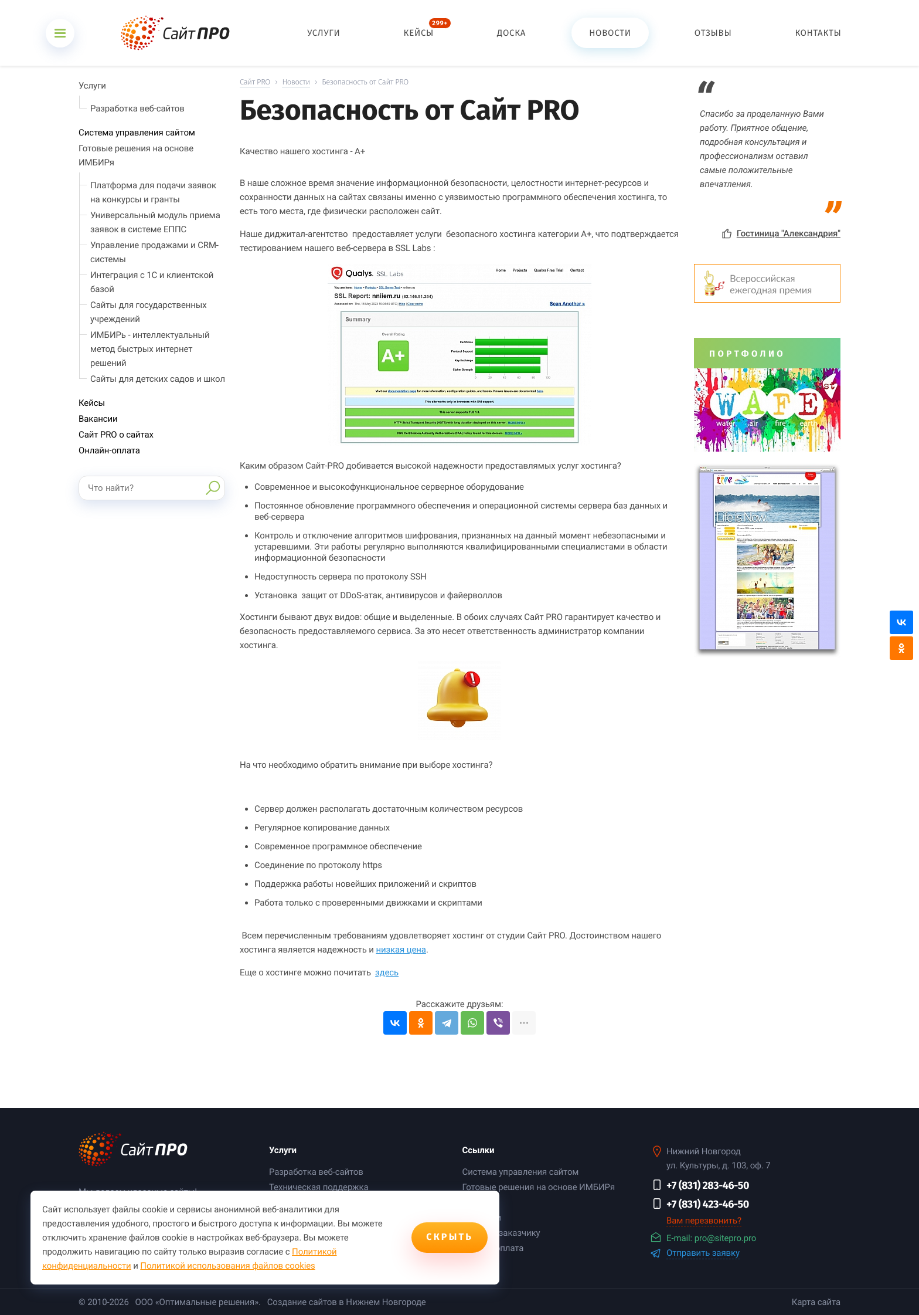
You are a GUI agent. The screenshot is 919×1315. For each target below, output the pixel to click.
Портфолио (747, 353)
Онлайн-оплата (109, 450)
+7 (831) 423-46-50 (707, 1204)
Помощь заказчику (501, 1233)
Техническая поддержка (318, 1187)
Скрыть (449, 1237)
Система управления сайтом (137, 132)
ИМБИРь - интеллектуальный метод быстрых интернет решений (150, 349)
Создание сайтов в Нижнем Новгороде (346, 1302)
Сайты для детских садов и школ (157, 379)
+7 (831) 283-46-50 (707, 1185)
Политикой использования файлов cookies (227, 1265)
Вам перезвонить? (703, 1220)
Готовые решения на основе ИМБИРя (538, 1187)
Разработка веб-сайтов (137, 108)
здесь (387, 972)
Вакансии (98, 419)
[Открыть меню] (60, 33)
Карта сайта (816, 1302)
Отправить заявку (703, 1253)
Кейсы (92, 403)
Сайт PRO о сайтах (116, 434)
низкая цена (401, 949)
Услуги (92, 85)
